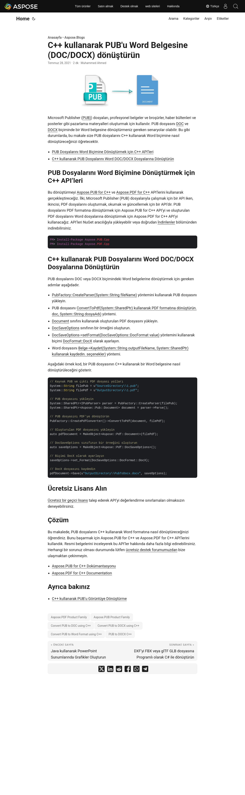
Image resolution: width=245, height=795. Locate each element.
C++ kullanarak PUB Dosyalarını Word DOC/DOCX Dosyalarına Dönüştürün (113, 159)
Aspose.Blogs (74, 37)
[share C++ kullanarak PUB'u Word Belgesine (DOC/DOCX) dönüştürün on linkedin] (110, 670)
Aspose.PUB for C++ (94, 192)
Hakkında (173, 6)
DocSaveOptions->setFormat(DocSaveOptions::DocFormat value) (105, 335)
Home (22, 19)
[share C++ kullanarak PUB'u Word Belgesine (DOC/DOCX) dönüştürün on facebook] (128, 670)
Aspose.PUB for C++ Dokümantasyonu (84, 566)
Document (60, 321)
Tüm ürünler (83, 6)
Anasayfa (55, 37)
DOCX (53, 130)
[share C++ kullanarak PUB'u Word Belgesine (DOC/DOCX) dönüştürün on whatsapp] (136, 670)
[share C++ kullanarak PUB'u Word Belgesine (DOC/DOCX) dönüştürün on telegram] (145, 670)
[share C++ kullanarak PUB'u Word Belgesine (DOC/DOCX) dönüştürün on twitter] (101, 670)
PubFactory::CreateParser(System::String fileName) (94, 295)
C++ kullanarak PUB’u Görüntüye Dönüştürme (89, 598)
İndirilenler (166, 222)
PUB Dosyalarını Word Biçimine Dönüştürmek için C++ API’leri (102, 152)
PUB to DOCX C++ (120, 634)
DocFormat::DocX (77, 341)
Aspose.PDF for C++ (133, 192)
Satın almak (105, 6)
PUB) (86, 118)
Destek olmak (129, 6)
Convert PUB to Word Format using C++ (76, 634)
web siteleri (152, 6)
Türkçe (212, 6)
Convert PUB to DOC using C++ (71, 625)
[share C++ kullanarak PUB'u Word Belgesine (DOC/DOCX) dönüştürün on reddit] (119, 670)
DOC (180, 124)
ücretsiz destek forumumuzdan (151, 550)
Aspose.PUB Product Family (112, 617)
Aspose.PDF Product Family (69, 617)
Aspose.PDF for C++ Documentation (82, 573)
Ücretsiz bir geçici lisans (68, 500)
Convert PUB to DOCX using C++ (118, 625)
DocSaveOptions (65, 328)
